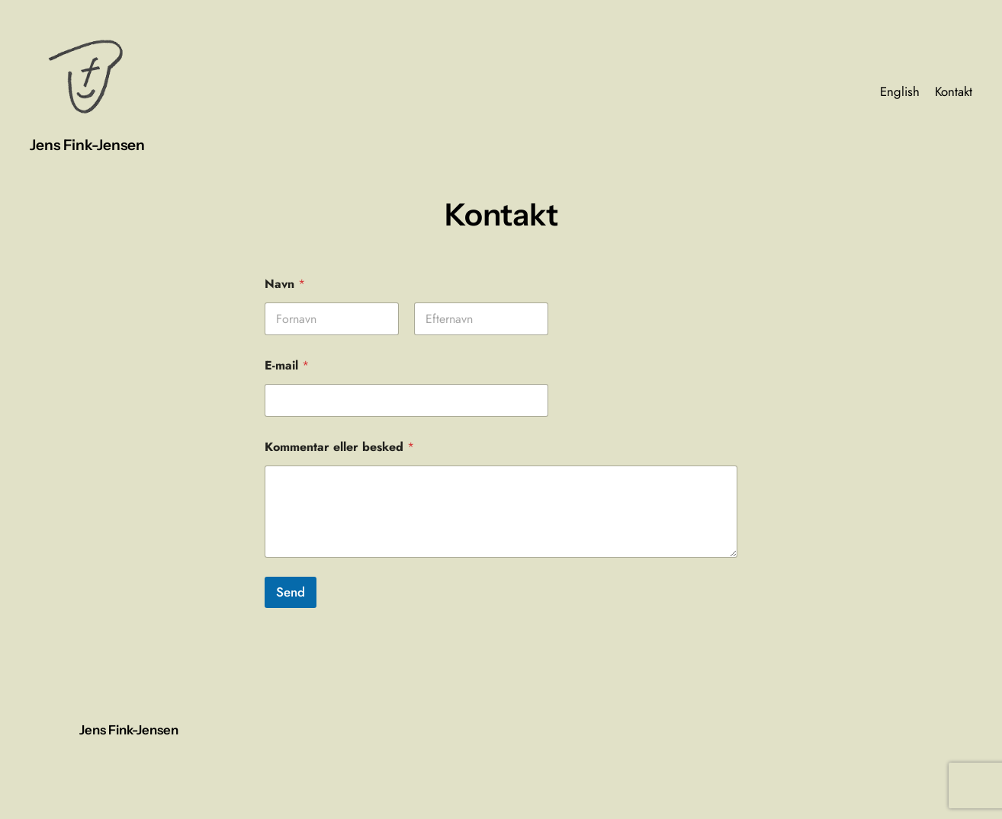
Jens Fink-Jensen (87, 145)
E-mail (287, 365)
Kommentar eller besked (339, 447)
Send (290, 592)
